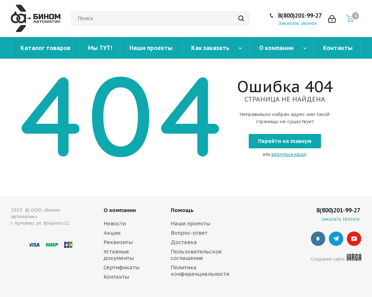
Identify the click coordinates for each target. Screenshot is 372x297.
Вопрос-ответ (189, 232)
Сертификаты (121, 267)
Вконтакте (318, 238)
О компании (120, 210)
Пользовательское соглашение (196, 254)
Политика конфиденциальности (200, 270)
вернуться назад (289, 154)
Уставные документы (119, 254)
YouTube (354, 238)
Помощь (182, 210)
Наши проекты (190, 223)
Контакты (116, 276)
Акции (112, 232)
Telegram (336, 238)
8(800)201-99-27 (300, 15)
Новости (115, 223)
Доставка (184, 242)
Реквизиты (118, 242)
